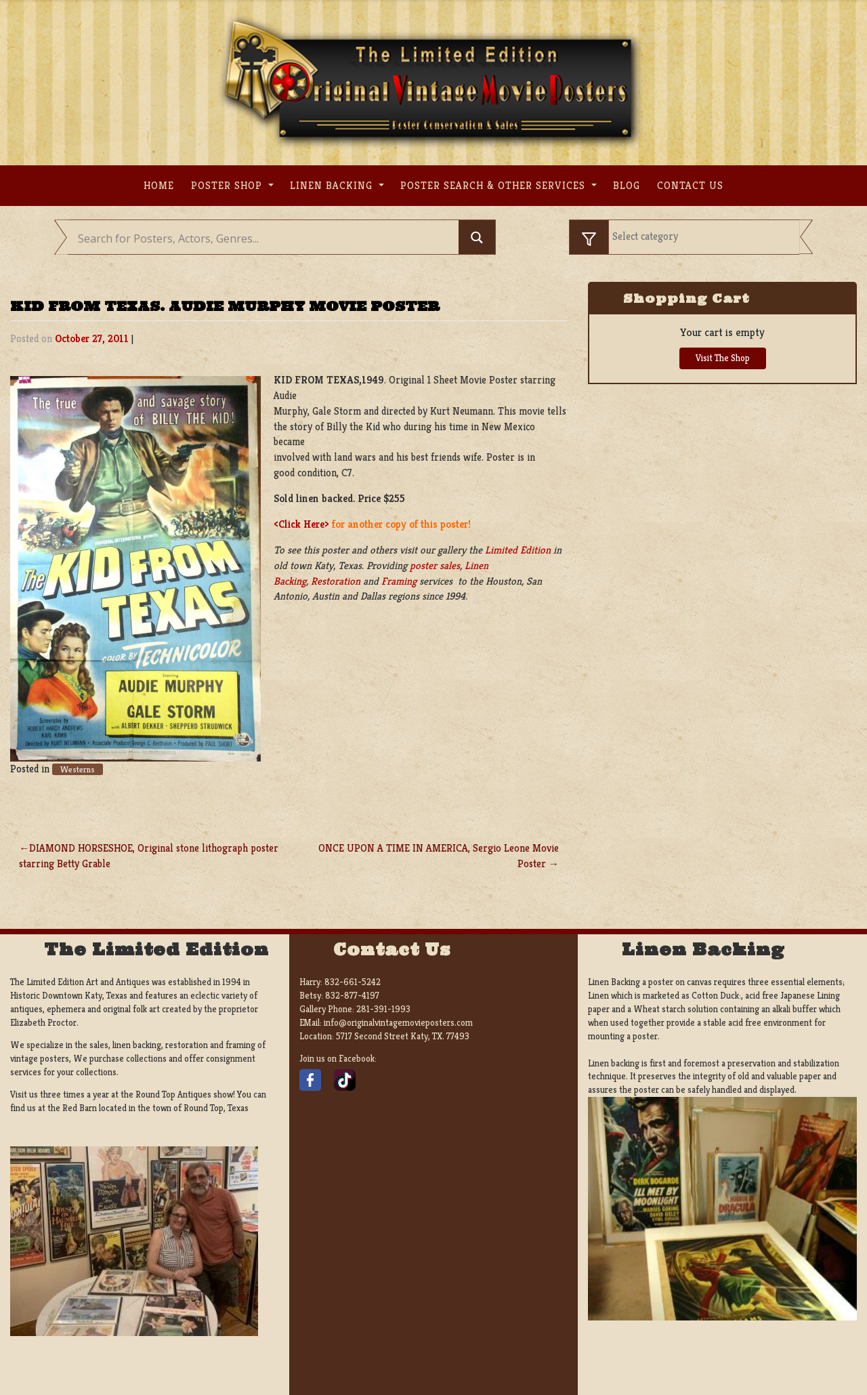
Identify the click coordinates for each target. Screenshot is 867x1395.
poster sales (435, 565)
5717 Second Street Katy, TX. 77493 (402, 1036)
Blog (626, 185)
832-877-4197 (352, 995)
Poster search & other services (494, 185)
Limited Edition (518, 549)
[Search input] (266, 238)
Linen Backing (333, 185)
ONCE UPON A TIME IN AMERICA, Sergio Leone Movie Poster (438, 855)
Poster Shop (228, 185)
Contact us (690, 185)
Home (159, 185)
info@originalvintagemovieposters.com (398, 1022)
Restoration (335, 581)
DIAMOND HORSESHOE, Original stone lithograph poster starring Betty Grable (148, 855)
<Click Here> (301, 524)
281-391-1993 (383, 1009)
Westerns (77, 769)
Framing (399, 581)
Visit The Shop (723, 358)
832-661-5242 (352, 982)
